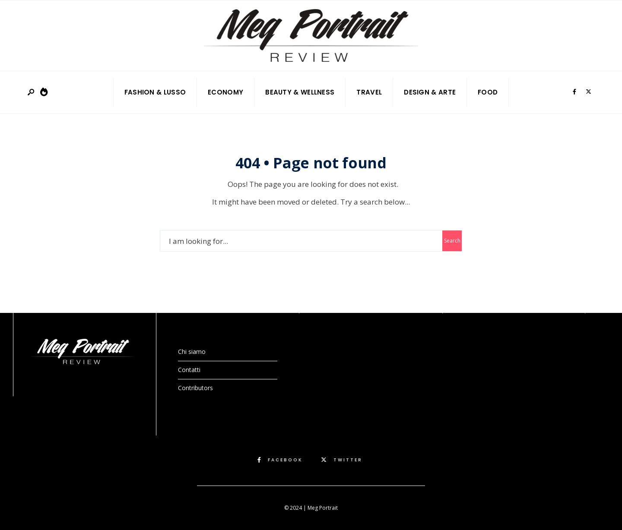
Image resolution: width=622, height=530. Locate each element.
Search (452, 240)
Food (488, 92)
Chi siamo (192, 351)
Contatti (189, 370)
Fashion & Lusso (155, 92)
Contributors (195, 388)
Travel (369, 92)
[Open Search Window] (31, 93)
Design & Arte (430, 92)
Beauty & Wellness (299, 92)
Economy (225, 92)
